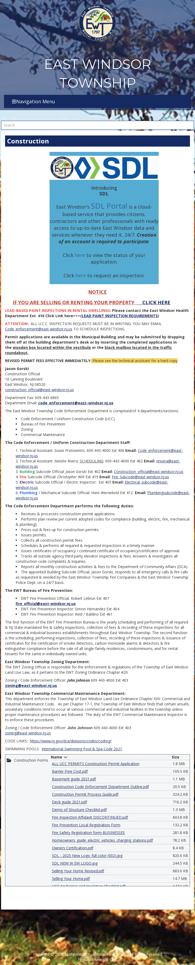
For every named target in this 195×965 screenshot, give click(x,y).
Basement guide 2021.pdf (74, 778)
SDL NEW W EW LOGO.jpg (75, 863)
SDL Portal (109, 206)
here (80, 255)
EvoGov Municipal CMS (97, 959)
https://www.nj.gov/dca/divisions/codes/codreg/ (71, 740)
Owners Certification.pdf (72, 847)
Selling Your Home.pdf (71, 878)
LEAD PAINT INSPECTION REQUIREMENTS (120, 315)
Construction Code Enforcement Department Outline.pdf (100, 786)
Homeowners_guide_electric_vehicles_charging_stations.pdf (102, 840)
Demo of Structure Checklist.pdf (79, 809)
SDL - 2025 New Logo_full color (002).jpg (87, 855)
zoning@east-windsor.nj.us (31, 685)
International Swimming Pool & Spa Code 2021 (82, 748)
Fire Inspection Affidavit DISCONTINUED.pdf (90, 817)
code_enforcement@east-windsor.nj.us (75, 402)
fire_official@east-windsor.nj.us (46, 603)
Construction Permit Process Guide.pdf (85, 794)
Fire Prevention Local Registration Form (86, 824)
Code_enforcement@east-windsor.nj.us (38, 328)
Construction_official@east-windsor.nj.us (148, 471)
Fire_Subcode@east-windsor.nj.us (140, 476)
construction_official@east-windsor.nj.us (39, 389)
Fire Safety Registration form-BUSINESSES (88, 832)
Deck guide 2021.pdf (69, 801)
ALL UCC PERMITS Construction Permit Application (95, 763)
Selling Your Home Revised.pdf (78, 870)
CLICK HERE (155, 302)
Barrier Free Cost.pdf (70, 771)
